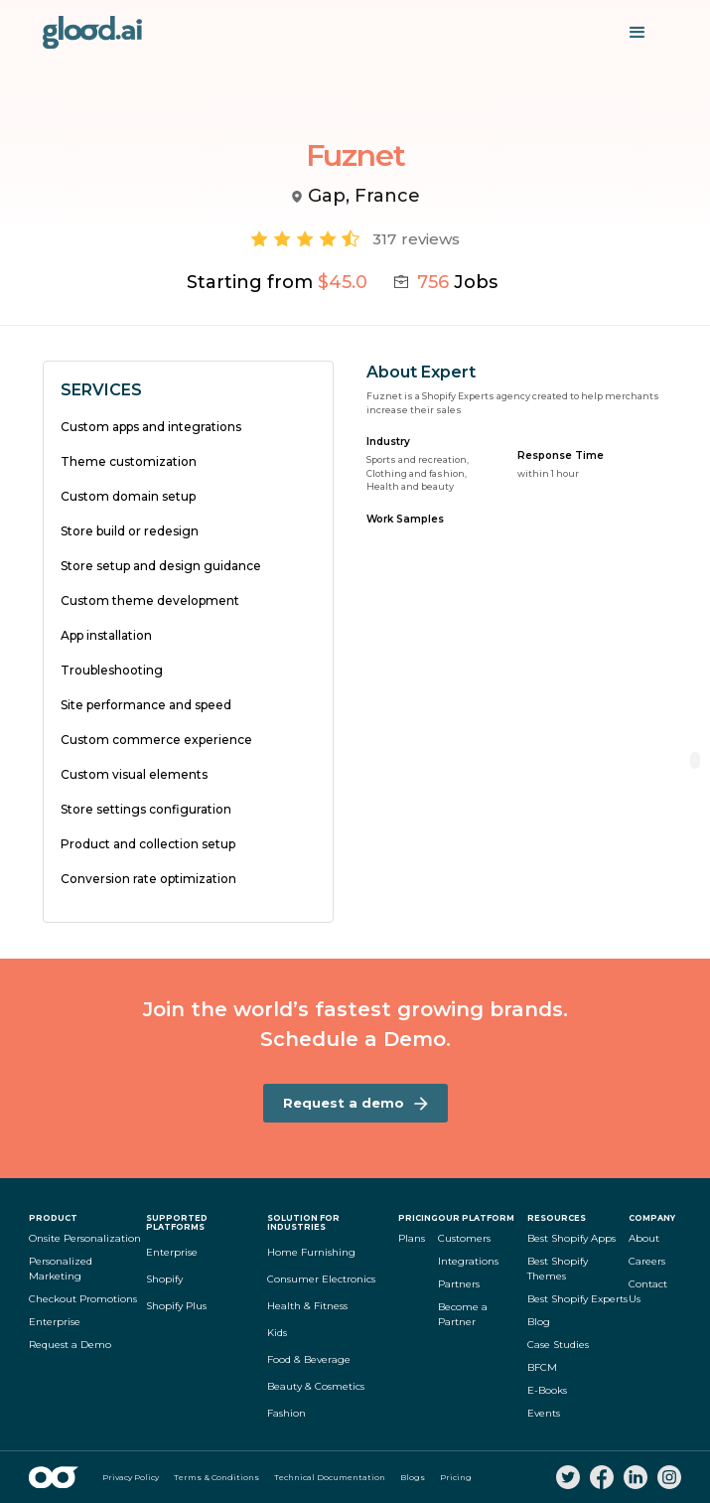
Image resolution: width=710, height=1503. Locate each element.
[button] (637, 33)
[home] (92, 32)
